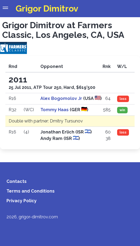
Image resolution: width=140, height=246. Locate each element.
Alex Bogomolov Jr (61, 98)
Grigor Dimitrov (47, 8)
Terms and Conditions (30, 191)
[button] (5, 8)
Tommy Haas (55, 109)
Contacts (16, 181)
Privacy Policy (21, 200)
